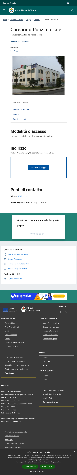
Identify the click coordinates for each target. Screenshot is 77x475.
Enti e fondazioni (11, 334)
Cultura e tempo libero (51, 327)
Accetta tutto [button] (30, 466)
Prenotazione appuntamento (53, 390)
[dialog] (38, 462)
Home (5, 19)
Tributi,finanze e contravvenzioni (17, 365)
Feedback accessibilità (13, 447)
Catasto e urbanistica (50, 334)
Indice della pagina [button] (20, 102)
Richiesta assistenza (50, 402)
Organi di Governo (11, 323)
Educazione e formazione (14, 357)
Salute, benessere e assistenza (16, 369)
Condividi (15, 41)
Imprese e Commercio (51, 331)
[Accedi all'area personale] (68, 3)
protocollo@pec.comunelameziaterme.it (20, 418)
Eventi (45, 379)
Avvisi (45, 365)
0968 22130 (22, 196)
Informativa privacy (12, 435)
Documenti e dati (11, 346)
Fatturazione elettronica (10, 413)
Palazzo (37, 19)
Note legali (9, 439)
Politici (7, 338)
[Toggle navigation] (4, 10)
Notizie (45, 357)
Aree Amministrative (12, 327)
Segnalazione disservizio (52, 394)
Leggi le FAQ (47, 398)
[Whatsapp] (66, 312)
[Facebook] (60, 312)
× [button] (74, 451)
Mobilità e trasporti (50, 338)
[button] (38, 471)
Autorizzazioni (10, 373)
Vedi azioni (27, 41)
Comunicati (47, 361)
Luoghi (28, 19)
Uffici (7, 331)
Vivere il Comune (16, 19)
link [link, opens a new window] (59, 462)
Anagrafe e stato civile (51, 323)
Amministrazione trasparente (16, 432)
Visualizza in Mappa (38, 167)
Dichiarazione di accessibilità (15, 443)
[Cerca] (72, 10)
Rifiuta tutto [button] (47, 466)
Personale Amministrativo (14, 342)
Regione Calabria (9, 3)
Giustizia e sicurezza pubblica (15, 361)
